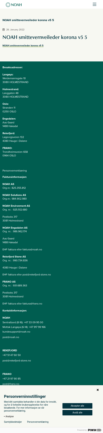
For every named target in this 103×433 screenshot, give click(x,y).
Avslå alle (77, 412)
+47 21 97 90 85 (11, 378)
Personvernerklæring (14, 170)
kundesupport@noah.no (16, 331)
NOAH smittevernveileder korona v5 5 (23, 45)
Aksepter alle (77, 405)
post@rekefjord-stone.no (16, 360)
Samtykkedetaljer (13, 422)
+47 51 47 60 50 (11, 355)
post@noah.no (10, 337)
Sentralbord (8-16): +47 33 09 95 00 (22, 322)
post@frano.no (10, 384)
